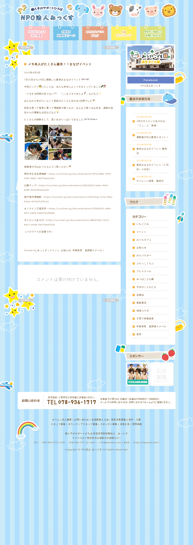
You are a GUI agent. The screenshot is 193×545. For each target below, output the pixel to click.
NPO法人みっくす (151, 85)
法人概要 (67, 419)
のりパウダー (144, 255)
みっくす (42, 250)
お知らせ (66, 250)
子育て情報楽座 (145, 318)
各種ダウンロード (124, 33)
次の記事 (109, 47)
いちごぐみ (143, 224)
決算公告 (125, 424)
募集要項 (142, 302)
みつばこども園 (145, 279)
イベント (55, 250)
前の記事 (28, 47)
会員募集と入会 (100, 419)
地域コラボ (143, 310)
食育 (139, 334)
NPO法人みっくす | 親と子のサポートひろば (45, 14)
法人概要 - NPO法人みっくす (37, 33)
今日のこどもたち (146, 287)
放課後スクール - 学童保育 (66, 33)
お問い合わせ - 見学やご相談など (153, 33)
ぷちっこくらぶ (145, 263)
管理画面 (137, 424)
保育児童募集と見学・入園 (126, 419)
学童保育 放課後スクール (87, 250)
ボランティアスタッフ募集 (83, 424)
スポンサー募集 (109, 424)
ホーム (56, 419)
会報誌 (140, 294)
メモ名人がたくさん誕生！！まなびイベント (60, 64)
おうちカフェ (144, 239)
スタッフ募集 (58, 424)
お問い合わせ (81, 419)
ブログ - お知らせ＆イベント (95, 33)
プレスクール (144, 271)
